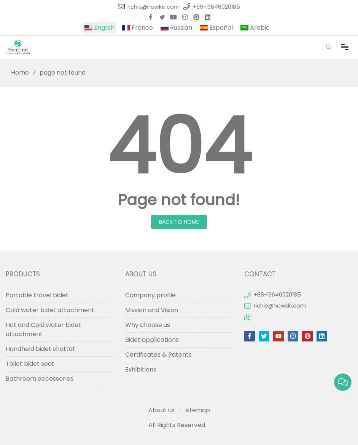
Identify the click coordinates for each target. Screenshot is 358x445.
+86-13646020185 (216, 7)
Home (17, 72)
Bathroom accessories (39, 378)
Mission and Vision (151, 310)
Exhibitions (140, 369)
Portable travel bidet (37, 295)
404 (179, 146)
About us (161, 410)
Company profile (150, 295)
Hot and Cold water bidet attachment (43, 329)
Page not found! (179, 200)
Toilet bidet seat (30, 363)
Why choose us (147, 325)
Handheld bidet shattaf (40, 349)
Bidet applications (152, 339)
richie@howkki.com (153, 7)
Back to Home (179, 222)
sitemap (197, 410)
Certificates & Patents (158, 354)
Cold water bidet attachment (50, 310)
